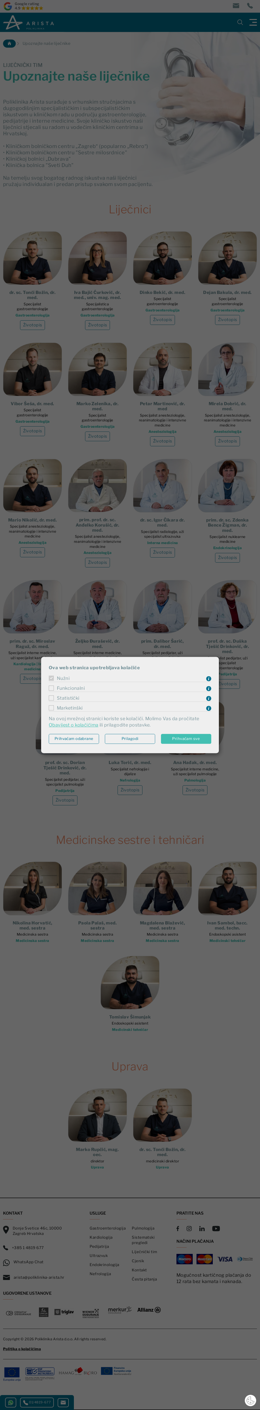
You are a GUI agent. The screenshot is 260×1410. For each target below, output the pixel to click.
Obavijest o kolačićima (73, 725)
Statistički (68, 698)
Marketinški (70, 708)
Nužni (63, 678)
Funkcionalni (71, 688)
